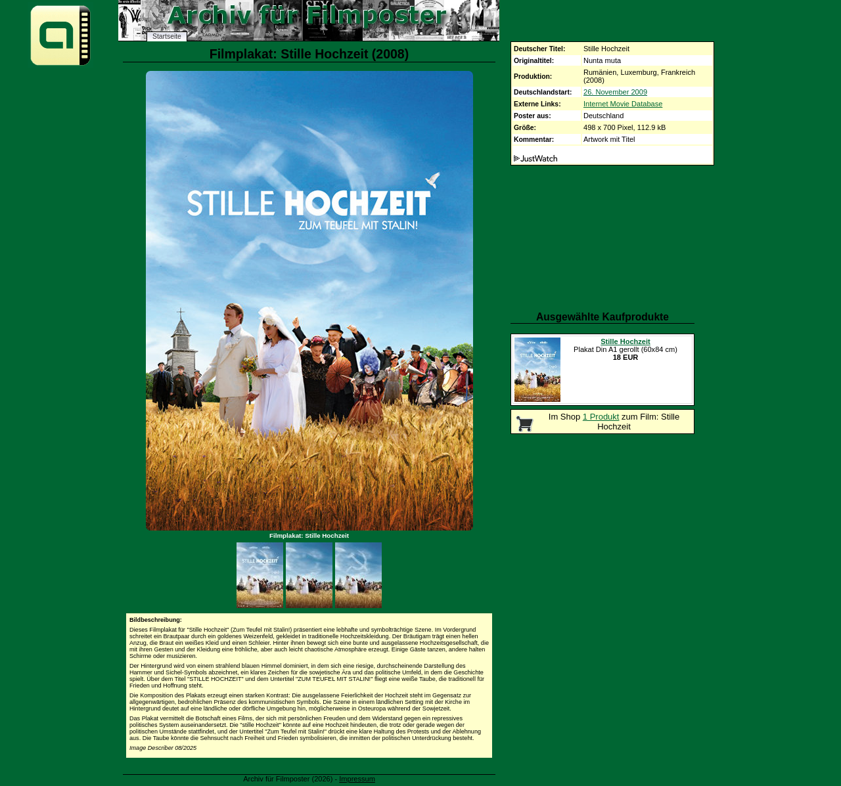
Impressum (357, 779)
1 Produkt (601, 417)
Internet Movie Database (622, 104)
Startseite (166, 36)
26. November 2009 (615, 92)
